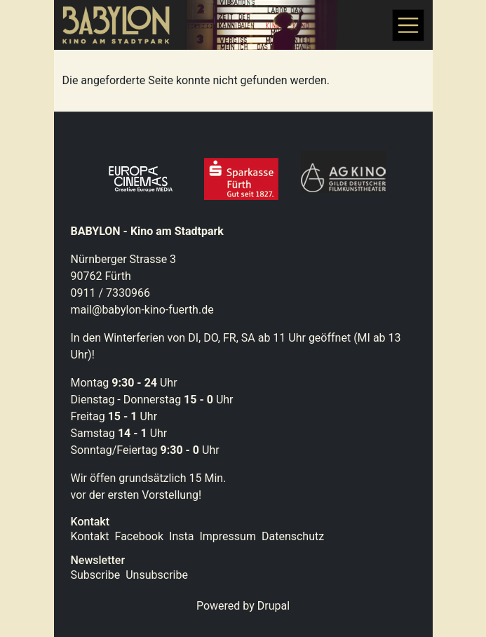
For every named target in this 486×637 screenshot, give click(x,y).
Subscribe (96, 575)
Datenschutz (293, 536)
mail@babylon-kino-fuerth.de (142, 309)
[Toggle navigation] (408, 25)
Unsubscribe (157, 575)
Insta (181, 536)
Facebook (139, 536)
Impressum (227, 536)
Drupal (273, 605)
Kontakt (90, 536)
